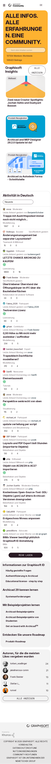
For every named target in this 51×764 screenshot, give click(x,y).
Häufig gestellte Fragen (18, 570)
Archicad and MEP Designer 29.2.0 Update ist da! (24, 141)
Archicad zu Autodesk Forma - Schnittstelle (24, 178)
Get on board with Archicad (21, 626)
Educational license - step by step (24, 581)
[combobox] (25, 50)
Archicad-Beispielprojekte (20, 611)
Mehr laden (25, 555)
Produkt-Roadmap (16, 641)
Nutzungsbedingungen (25, 751)
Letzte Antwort (9, 212)
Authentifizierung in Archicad (22, 576)
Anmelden (46, 5)
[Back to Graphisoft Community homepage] (16, 5)
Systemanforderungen (18, 596)
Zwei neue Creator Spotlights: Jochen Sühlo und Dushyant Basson (25, 102)
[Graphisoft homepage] (38, 726)
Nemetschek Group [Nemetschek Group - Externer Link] (25, 761)
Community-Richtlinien (25, 754)
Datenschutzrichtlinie (25, 748)
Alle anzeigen (37, 70)
